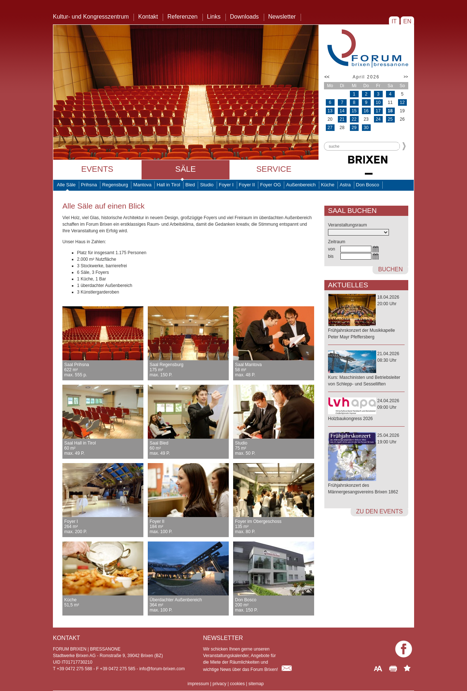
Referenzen (182, 16)
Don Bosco (367, 184)
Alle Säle (66, 184)
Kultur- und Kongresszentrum (91, 16)
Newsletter (282, 16)
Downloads (244, 16)
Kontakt (148, 16)
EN (407, 21)
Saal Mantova (273, 369)
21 (342, 119)
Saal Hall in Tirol (103, 448)
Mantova (142, 184)
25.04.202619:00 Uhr (366, 464)
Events (97, 169)
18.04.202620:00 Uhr (366, 317)
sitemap (256, 683)
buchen (390, 269)
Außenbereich (301, 184)
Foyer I (226, 184)
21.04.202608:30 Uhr (366, 369)
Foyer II (247, 184)
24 (378, 119)
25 (390, 119)
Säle (185, 169)
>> (406, 77)
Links (213, 16)
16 (366, 110)
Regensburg (115, 184)
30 (366, 127)
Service (273, 169)
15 (354, 110)
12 (402, 102)
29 (354, 127)
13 (330, 110)
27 (330, 127)
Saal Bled (188, 448)
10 (378, 102)
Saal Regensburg (188, 369)
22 (354, 119)
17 (378, 110)
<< (326, 76)
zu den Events (379, 511)
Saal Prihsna (103, 369)
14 (342, 110)
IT (394, 21)
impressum (198, 683)
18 (390, 110)
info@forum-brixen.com (162, 668)
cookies (237, 683)
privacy (219, 683)
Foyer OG (270, 184)
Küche (328, 184)
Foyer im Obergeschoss (273, 526)
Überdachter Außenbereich (188, 605)
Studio (206, 184)
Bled (190, 184)
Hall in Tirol (168, 184)
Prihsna (89, 184)
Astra (345, 184)
